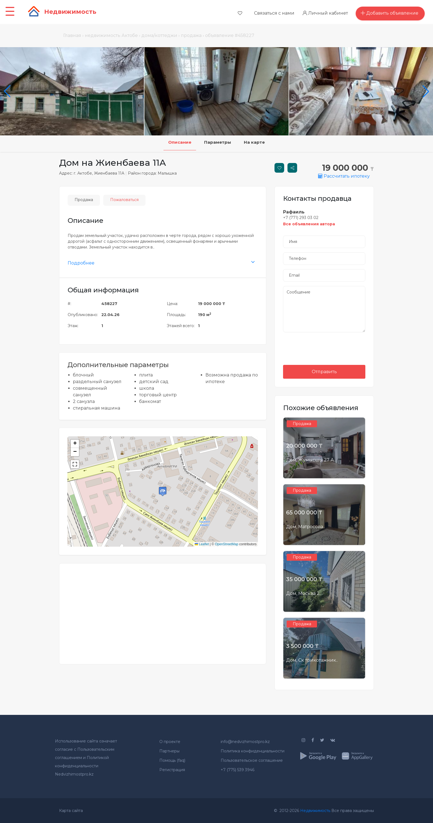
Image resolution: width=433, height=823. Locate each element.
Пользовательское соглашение (252, 760)
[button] (162, 491)
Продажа (84, 199)
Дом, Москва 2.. (303, 593)
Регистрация (172, 769)
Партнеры (169, 751)
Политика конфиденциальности (252, 751)
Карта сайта (71, 810)
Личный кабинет (327, 13)
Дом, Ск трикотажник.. (312, 660)
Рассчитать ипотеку (344, 176)
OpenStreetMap (226, 544)
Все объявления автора (309, 223)
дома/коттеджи (159, 35)
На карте (260, 142)
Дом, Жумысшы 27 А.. (311, 460)
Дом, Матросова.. (305, 526)
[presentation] (324, 347)
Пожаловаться (124, 199)
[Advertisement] (163, 610)
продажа (191, 35)
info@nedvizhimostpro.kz (245, 741)
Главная (72, 35)
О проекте (169, 741)
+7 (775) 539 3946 (237, 769)
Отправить (324, 371)
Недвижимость (315, 810)
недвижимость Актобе (111, 35)
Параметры (218, 142)
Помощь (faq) (172, 760)
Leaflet (202, 544)
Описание (174, 142)
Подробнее (81, 263)
